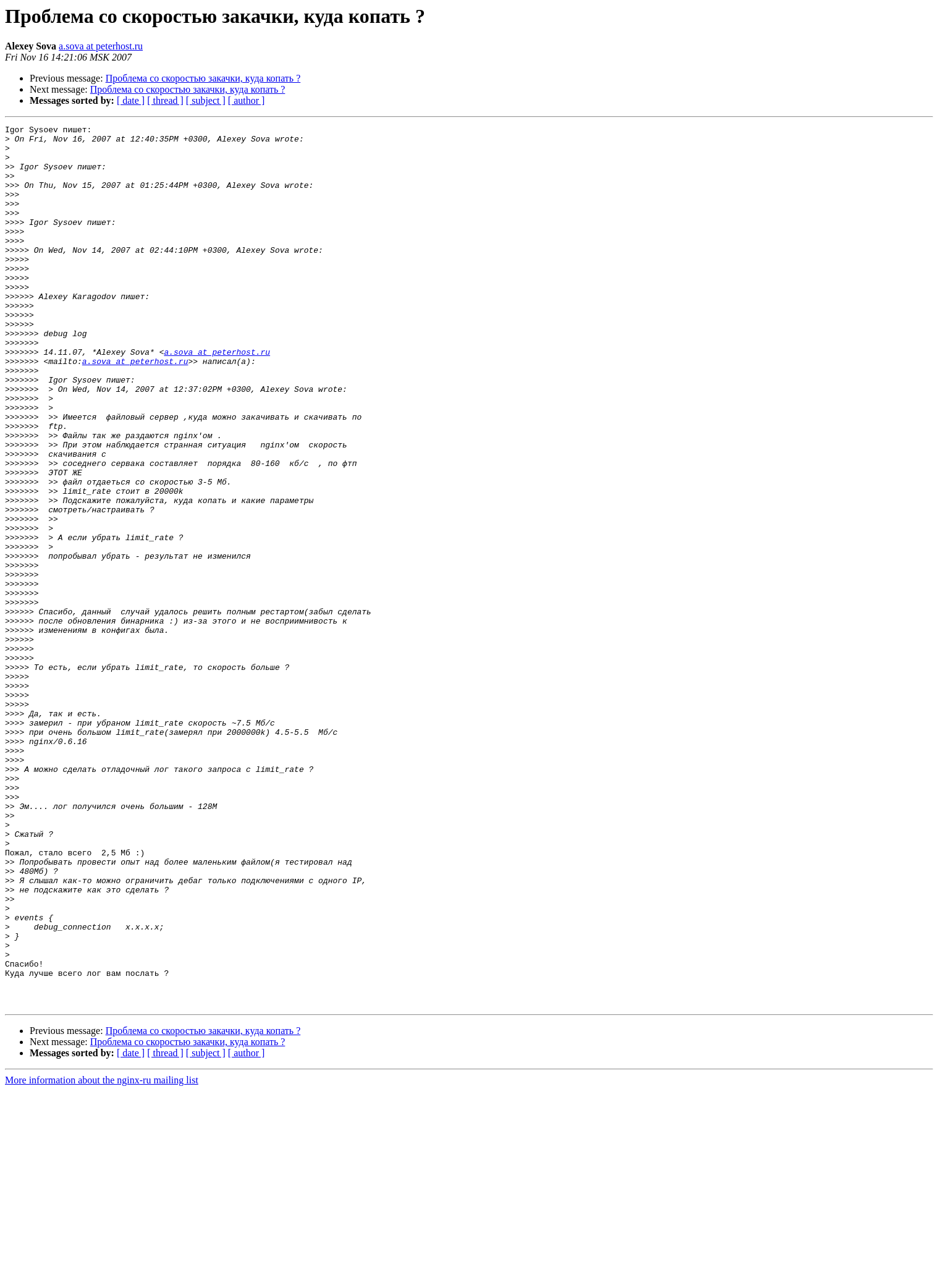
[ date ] (131, 100)
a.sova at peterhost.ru (101, 46)
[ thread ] (165, 100)
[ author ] (246, 100)
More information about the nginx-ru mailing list (101, 1256)
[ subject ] (206, 100)
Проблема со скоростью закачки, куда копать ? (203, 78)
